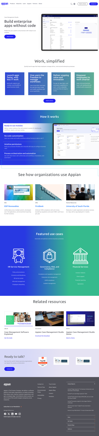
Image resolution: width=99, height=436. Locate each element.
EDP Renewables (11, 206)
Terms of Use (41, 387)
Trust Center (52, 384)
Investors (51, 396)
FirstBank (39, 206)
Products (12, 3)
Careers (51, 393)
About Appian (52, 387)
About (40, 3)
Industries (19, 3)
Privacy (39, 398)
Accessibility (41, 395)
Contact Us (40, 384)
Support (29, 3)
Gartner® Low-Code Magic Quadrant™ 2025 (77, 393)
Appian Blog (52, 390)
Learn (24, 3)
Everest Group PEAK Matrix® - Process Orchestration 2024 (81, 410)
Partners (35, 3)
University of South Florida (77, 206)
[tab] (49, 127)
